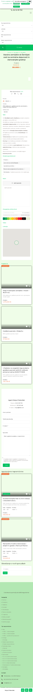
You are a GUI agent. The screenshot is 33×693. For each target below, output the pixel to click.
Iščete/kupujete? (6, 619)
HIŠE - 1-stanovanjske (8, 631)
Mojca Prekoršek (9, 690)
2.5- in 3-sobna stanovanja (10, 658)
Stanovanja (5, 654)
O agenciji (5, 614)
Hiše (3, 629)
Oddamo (4, 604)
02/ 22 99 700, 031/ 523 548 (11, 679)
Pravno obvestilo (6, 612)
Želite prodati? (6, 616)
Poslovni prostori (6, 650)
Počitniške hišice (6, 646)
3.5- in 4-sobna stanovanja (10, 660)
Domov (10, 52)
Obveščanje (5, 609)
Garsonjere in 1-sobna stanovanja (11, 665)
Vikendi (5, 648)
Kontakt (4, 607)
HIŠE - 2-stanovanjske (9, 633)
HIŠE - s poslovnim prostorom (11, 635)
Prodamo (4, 602)
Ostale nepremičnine (8, 642)
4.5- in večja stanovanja (9, 663)
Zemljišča (4, 667)
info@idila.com (8, 683)
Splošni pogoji (6, 621)
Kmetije (4, 637)
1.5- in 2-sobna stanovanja (10, 656)
